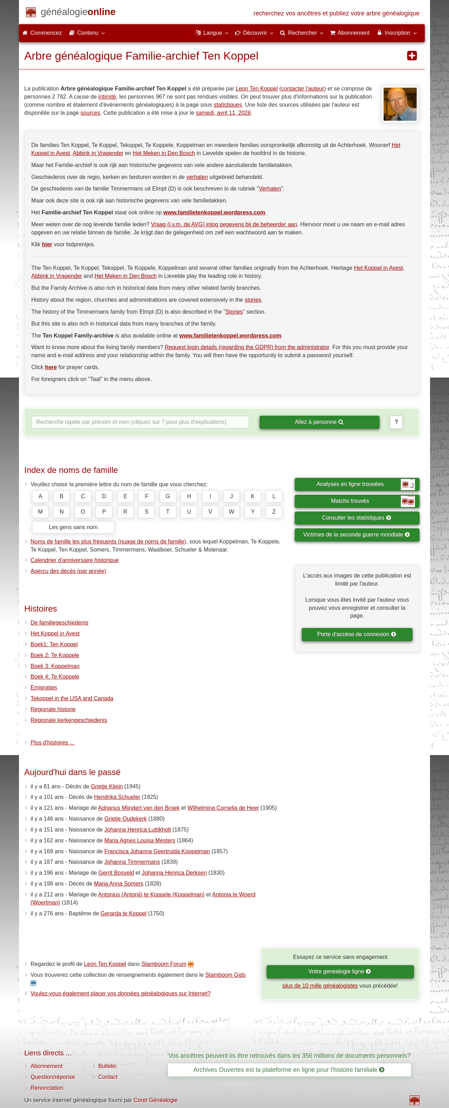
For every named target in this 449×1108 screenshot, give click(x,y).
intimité (107, 97)
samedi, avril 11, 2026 (223, 113)
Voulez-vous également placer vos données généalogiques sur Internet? (120, 993)
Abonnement (47, 1066)
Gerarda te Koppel (123, 913)
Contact (108, 1077)
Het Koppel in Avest (378, 268)
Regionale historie (53, 709)
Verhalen (270, 189)
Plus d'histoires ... (52, 743)
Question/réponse (53, 1077)
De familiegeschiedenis (60, 623)
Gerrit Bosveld (116, 873)
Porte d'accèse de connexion (356, 634)
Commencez (42, 33)
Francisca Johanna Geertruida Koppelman (157, 851)
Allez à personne (319, 422)
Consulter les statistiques (356, 518)
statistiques (228, 105)
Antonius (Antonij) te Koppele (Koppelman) (151, 894)
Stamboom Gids (225, 975)
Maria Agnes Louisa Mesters (139, 840)
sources (90, 113)
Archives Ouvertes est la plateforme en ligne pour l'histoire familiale (289, 1069)
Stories (234, 312)
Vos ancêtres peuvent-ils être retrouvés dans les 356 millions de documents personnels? (289, 1055)
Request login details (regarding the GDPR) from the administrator (247, 347)
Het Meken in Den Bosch (164, 153)
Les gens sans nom (73, 527)
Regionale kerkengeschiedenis (69, 720)
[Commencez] (78, 13)
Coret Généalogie (155, 1100)
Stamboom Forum (164, 964)
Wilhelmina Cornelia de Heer (223, 808)
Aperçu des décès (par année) (68, 571)
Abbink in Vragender (98, 153)
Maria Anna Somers (119, 884)
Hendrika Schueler (117, 797)
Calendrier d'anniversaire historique (75, 560)
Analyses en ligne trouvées (366, 484)
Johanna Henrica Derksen (174, 873)
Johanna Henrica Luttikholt (137, 830)
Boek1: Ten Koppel (54, 644)
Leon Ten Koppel (257, 89)
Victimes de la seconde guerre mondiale (356, 535)
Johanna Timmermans (132, 862)
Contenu (86, 32)
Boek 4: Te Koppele (55, 677)
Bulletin (107, 1066)
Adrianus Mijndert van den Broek (139, 808)
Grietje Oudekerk (125, 819)
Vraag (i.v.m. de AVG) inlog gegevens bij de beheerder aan (224, 224)
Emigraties (44, 687)
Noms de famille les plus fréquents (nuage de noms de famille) (108, 542)
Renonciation (47, 1088)
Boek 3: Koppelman (55, 666)
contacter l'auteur (302, 89)
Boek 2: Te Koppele (55, 655)
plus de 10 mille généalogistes (320, 986)
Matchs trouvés (373, 501)
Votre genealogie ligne (339, 971)
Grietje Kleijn (107, 786)
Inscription (396, 32)
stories (253, 300)
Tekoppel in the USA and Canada (72, 698)
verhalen (197, 177)
